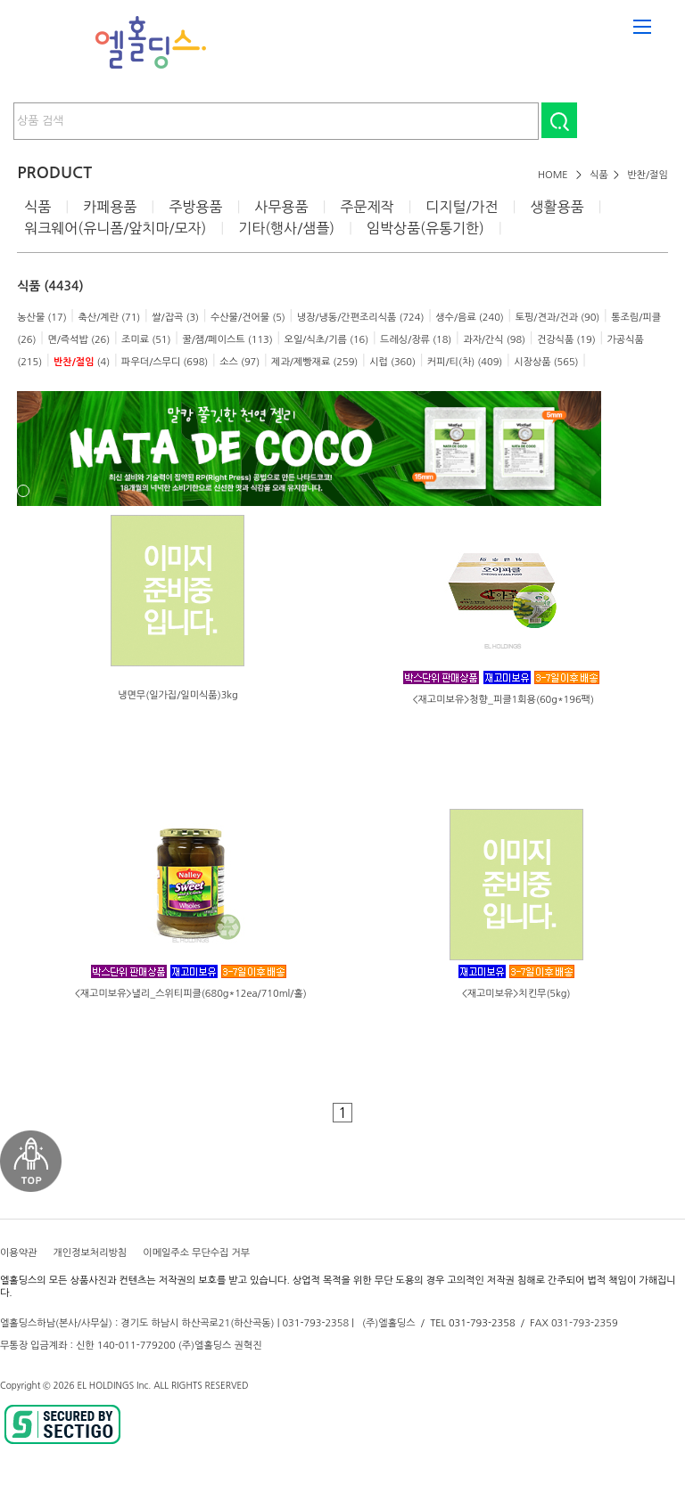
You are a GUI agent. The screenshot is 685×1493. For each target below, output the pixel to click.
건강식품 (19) (566, 340)
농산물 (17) (41, 317)
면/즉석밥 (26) (78, 340)
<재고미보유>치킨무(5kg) (516, 994)
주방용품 (195, 207)
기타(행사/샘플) (286, 228)
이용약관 (18, 1253)
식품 (599, 175)
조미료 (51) (145, 340)
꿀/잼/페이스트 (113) (227, 340)
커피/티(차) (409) (465, 362)
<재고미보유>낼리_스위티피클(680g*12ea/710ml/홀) (191, 994)
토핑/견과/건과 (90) (558, 317)
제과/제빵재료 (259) (314, 362)
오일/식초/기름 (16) (327, 340)
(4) (82, 362)
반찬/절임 (647, 175)
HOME (553, 175)
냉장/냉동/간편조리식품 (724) (361, 317)
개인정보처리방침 (90, 1253)
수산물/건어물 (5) (247, 317)
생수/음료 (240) (469, 317)
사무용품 (281, 207)
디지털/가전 (461, 207)
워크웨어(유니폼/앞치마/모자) (115, 228)
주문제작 (366, 207)
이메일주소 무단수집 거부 (196, 1253)
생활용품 (556, 207)
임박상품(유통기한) (425, 228)
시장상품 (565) (546, 362)
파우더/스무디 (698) (164, 362)
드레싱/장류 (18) (415, 340)
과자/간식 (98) (494, 340)
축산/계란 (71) (109, 317)
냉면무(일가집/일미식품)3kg (178, 695)
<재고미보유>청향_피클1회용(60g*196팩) (503, 700)
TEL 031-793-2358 (472, 1323)
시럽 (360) (392, 362)
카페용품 (109, 207)
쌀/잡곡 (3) (175, 317)
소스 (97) (239, 362)
